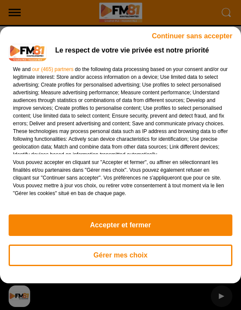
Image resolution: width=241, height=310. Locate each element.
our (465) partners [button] (52, 69)
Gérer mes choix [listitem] (120, 255)
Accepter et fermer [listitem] (120, 225)
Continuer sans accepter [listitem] (192, 36)
